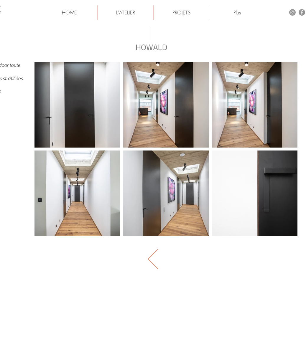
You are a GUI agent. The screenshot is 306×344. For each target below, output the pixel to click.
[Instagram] (292, 12)
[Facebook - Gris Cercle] (302, 12)
